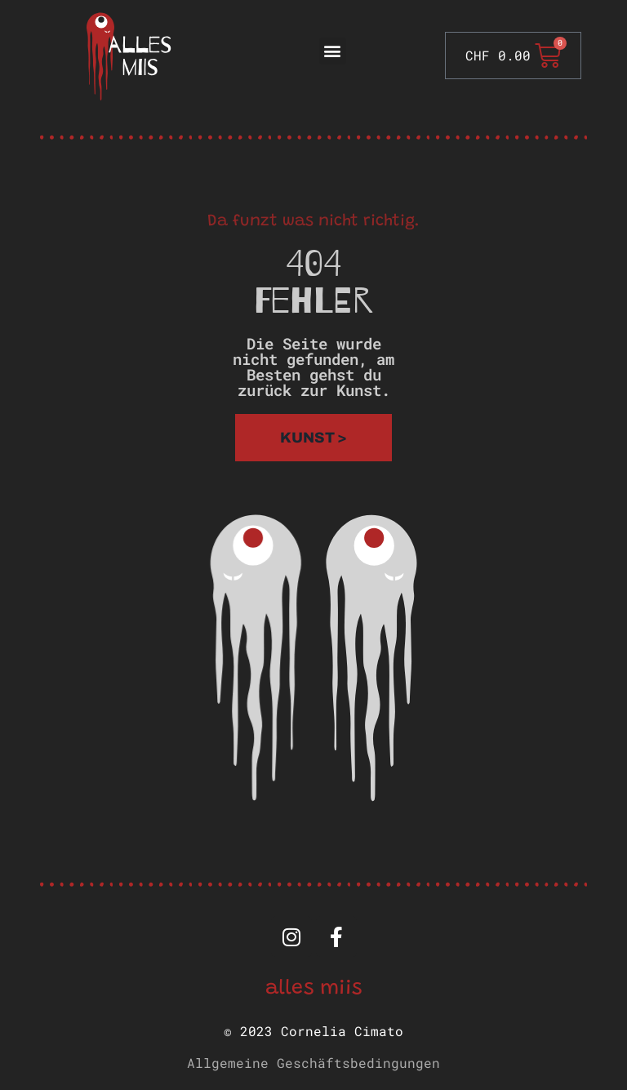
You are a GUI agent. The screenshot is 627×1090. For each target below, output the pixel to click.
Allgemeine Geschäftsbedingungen (313, 1062)
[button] (332, 51)
